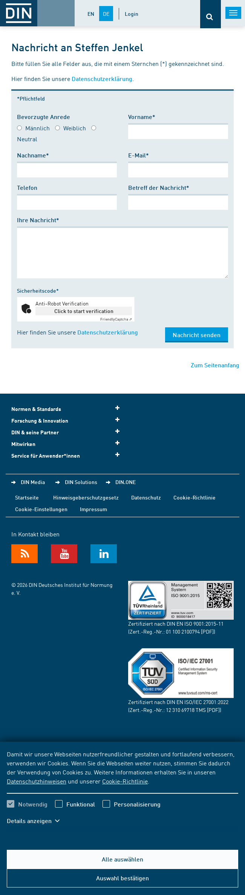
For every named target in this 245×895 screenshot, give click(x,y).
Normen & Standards (67, 408)
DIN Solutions (81, 481)
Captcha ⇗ (116, 319)
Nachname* (33, 155)
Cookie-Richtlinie (125, 781)
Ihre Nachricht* (38, 219)
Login (131, 13)
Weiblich (74, 128)
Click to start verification (83, 310)
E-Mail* (138, 155)
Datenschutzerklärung (102, 78)
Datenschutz (146, 497)
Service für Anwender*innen (67, 455)
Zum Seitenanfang (215, 364)
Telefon (27, 187)
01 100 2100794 (183, 631)
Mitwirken (67, 443)
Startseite (27, 497)
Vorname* (141, 116)
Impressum (93, 509)
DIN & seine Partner (67, 431)
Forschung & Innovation (67, 420)
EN (90, 13)
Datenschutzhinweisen (36, 781)
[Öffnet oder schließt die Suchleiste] (210, 14)
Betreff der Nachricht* (158, 187)
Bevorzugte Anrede (43, 116)
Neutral (27, 138)
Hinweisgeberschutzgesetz (86, 497)
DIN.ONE (125, 481)
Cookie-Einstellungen (41, 509)
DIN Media (33, 481)
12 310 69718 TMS (186, 709)
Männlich (37, 128)
